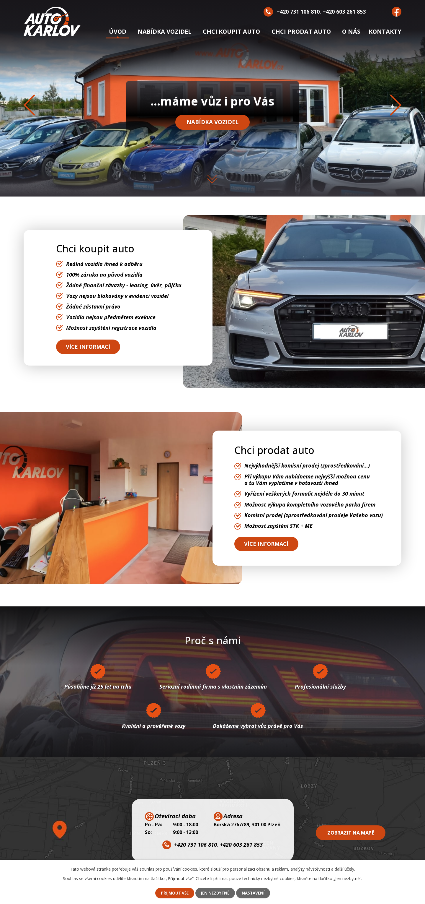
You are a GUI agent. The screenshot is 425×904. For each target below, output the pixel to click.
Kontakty (385, 31)
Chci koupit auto (231, 31)
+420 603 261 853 (344, 11)
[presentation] (29, 106)
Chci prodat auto (301, 31)
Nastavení (255, 893)
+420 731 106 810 (298, 11)
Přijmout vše (173, 893)
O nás (351, 31)
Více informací (90, 346)
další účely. (345, 868)
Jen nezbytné (215, 893)
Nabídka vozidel (213, 123)
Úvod (117, 31)
